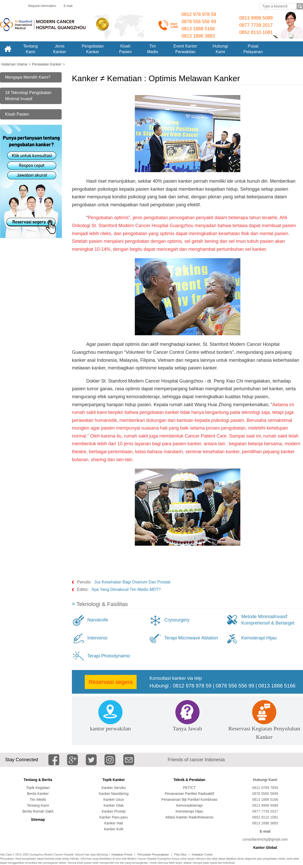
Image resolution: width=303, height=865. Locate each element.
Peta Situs (180, 854)
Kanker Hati (113, 823)
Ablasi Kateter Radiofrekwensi (189, 817)
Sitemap (38, 819)
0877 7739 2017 (256, 25)
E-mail (68, 6)
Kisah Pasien (17, 114)
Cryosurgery (177, 619)
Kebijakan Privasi (121, 854)
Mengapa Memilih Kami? (27, 77)
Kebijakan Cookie (202, 854)
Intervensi (97, 637)
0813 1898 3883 (198, 36)
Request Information (42, 6)
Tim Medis (38, 799)
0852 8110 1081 (256, 32)
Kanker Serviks (113, 788)
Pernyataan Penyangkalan (153, 854)
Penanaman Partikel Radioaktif (189, 794)
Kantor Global (265, 847)
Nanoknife (97, 619)
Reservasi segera (110, 682)
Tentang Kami (38, 805)
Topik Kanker (113, 780)
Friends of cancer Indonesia (196, 759)
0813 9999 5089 (256, 18)
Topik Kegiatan (38, 788)
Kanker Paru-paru (113, 817)
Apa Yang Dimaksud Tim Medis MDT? (126, 589)
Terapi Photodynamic (108, 655)
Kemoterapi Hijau (259, 637)
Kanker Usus (113, 799)
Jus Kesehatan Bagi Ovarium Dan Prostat (132, 582)
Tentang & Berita (38, 780)
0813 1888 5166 (198, 28)
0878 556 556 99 (199, 21)
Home (7, 49)
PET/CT (189, 788)
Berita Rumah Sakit (37, 811)
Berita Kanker (38, 794)
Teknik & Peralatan (189, 780)
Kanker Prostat (114, 811)
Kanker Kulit (113, 829)
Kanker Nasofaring (114, 794)
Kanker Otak (114, 805)
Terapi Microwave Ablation (191, 637)
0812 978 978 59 (199, 14)
